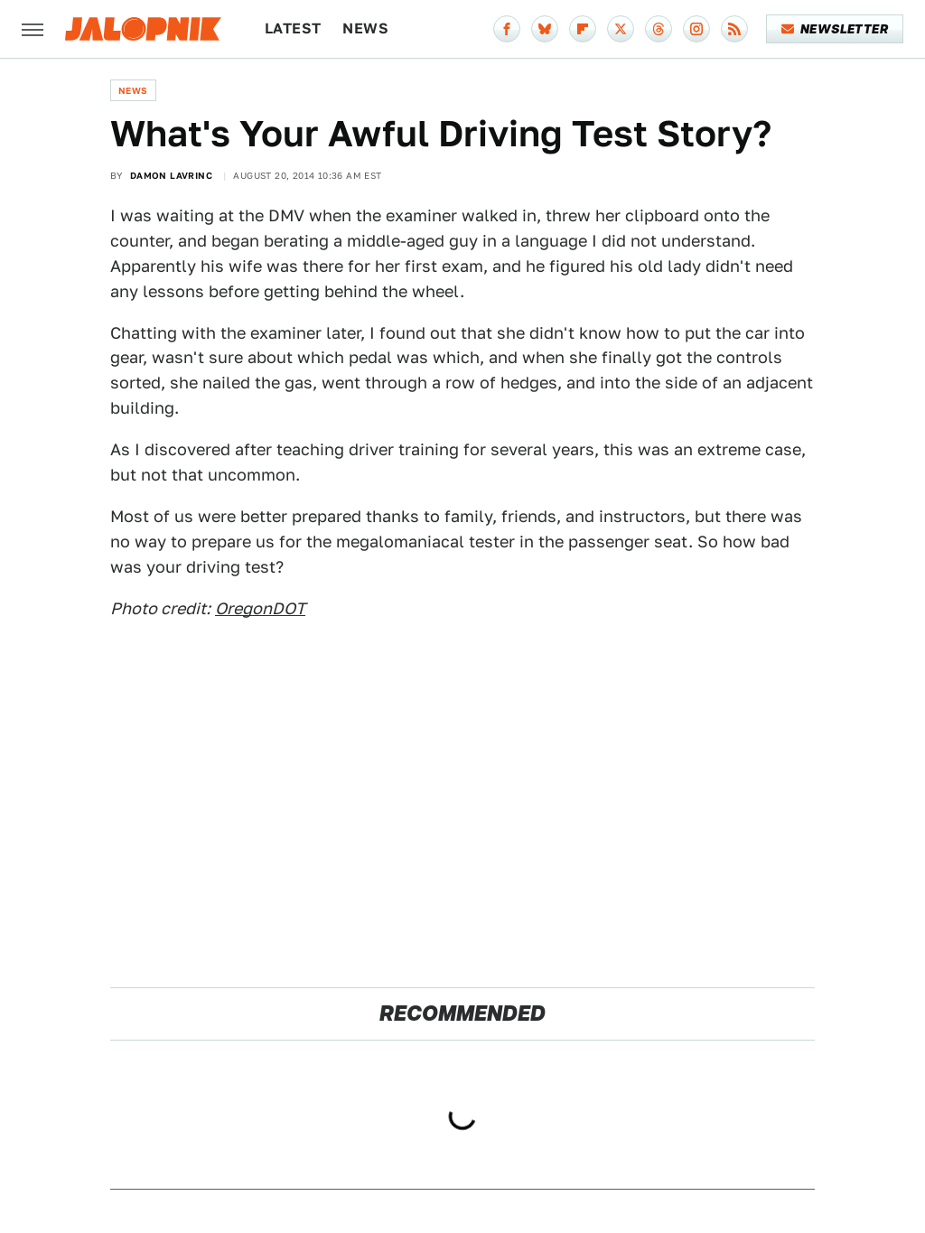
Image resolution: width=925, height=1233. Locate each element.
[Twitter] (620, 28)
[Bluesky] (544, 28)
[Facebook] (506, 28)
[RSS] (734, 28)
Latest (293, 28)
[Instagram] (696, 28)
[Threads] (658, 28)
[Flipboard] (582, 28)
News (365, 28)
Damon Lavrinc (171, 175)
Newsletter (835, 29)
